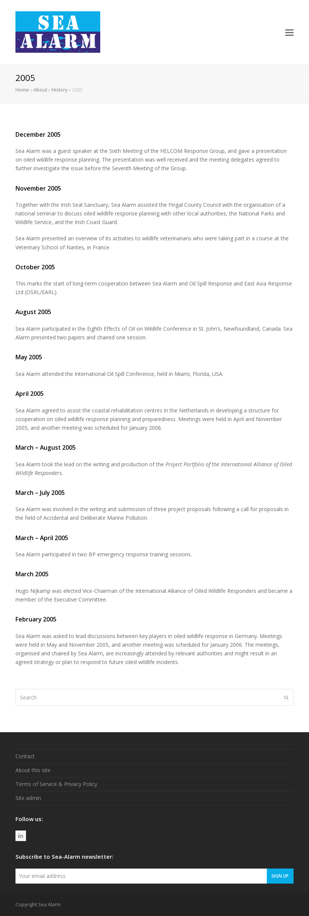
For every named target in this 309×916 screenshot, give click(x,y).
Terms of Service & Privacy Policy (56, 784)
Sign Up (280, 876)
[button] (289, 32)
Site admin (28, 798)
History (59, 90)
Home (22, 90)
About (40, 90)
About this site (32, 770)
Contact (25, 756)
